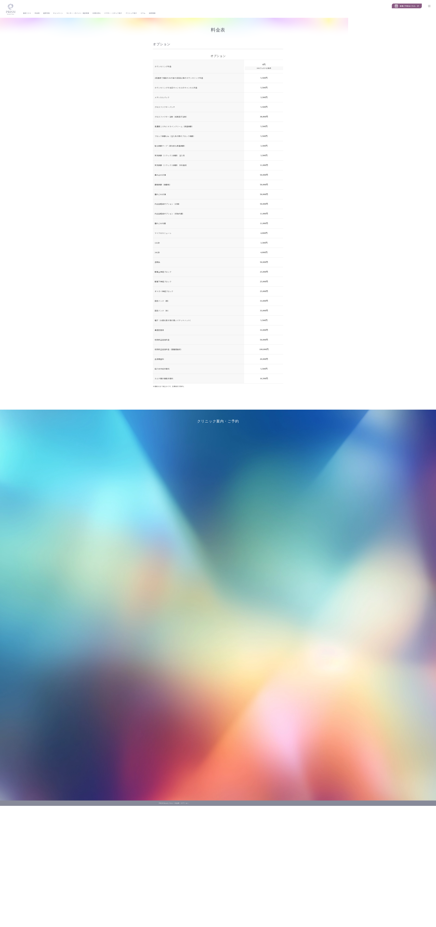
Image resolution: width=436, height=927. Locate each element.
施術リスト (27, 13)
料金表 (37, 13)
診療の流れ (97, 13)
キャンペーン (58, 13)
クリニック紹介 (131, 13)
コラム (142, 13)
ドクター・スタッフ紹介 (113, 13)
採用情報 (152, 13)
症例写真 (46, 13)
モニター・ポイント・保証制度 (77, 13)
